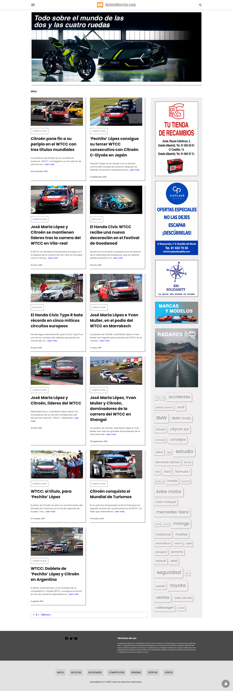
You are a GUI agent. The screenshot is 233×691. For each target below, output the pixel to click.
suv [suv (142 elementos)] (187, 573)
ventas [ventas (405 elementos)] (162, 597)
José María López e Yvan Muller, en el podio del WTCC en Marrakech (114, 320)
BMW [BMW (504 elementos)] (161, 418)
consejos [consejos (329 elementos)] (178, 439)
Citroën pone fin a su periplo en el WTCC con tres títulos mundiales (53, 144)
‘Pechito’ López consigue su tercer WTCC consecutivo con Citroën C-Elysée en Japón (114, 147)
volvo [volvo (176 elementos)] (181, 607)
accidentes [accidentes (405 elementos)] (179, 397)
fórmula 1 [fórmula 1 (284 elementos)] (182, 471)
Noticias (96, 219)
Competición (39, 131)
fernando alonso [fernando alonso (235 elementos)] (168, 462)
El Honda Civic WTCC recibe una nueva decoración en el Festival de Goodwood (114, 235)
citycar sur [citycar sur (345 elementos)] (179, 429)
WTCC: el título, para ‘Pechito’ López (51, 494)
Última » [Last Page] (46, 615)
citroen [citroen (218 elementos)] (160, 429)
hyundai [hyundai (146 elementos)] (185, 481)
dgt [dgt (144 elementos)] (169, 452)
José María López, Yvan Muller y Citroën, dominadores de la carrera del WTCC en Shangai (113, 408)
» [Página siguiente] (38, 615)
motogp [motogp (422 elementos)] (181, 523)
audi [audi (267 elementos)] (180, 407)
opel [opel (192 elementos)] (189, 543)
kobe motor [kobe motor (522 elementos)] (168, 491)
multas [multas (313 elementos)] (181, 534)
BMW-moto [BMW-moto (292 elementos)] (181, 418)
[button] (176, 139)
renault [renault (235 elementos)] (161, 561)
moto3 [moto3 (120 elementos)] (166, 524)
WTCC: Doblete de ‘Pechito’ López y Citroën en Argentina (55, 574)
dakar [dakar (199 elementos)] (159, 452)
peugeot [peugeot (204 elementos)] (161, 552)
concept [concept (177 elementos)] (160, 440)
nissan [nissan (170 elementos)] (178, 543)
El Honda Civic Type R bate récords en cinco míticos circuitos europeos (57, 320)
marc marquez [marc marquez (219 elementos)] (166, 502)
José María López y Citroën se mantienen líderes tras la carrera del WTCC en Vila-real (56, 235)
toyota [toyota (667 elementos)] (178, 585)
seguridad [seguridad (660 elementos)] (169, 572)
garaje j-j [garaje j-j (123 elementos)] (159, 481)
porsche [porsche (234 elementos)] (177, 552)
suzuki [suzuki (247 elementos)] (160, 586)
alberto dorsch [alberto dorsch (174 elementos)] (164, 407)
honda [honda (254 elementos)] (172, 481)
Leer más (49, 164)
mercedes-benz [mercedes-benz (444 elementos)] (172, 512)
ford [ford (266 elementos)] (167, 471)
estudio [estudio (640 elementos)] (184, 451)
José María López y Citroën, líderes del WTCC (56, 400)
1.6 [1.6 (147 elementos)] (156, 397)
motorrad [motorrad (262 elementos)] (163, 534)
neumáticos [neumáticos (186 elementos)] (162, 543)
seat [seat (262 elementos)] (174, 561)
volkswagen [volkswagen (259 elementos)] (165, 607)
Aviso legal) (166, 643)
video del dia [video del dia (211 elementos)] (183, 598)
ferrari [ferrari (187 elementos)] (187, 462)
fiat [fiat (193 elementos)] (157, 472)
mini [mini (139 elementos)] (157, 524)
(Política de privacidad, (153, 643)
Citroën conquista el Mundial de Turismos (111, 494)
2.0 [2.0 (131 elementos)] (162, 397)
